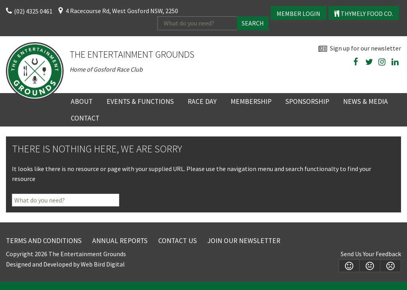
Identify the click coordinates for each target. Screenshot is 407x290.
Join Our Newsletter (243, 240)
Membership (251, 101)
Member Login (298, 14)
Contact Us (177, 240)
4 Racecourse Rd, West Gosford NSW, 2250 (122, 11)
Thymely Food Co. (363, 14)
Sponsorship (307, 101)
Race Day (202, 101)
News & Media (365, 101)
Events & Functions (140, 101)
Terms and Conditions (43, 240)
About (82, 101)
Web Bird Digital (103, 264)
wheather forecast (397, 80)
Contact (85, 118)
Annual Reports (119, 240)
